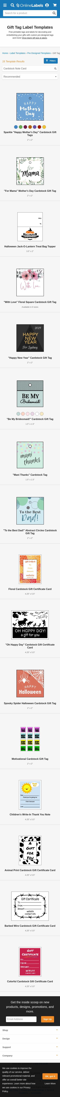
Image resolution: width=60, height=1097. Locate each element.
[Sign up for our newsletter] (21, 1019)
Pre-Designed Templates (39, 53)
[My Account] (47, 5)
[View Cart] (55, 5)
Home (5, 53)
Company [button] (7, 1055)
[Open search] (54, 13)
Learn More (50, 1083)
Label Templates (17, 53)
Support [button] (6, 1047)
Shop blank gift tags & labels (34, 38)
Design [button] (6, 1038)
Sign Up (47, 1019)
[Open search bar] (12, 5)
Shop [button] (5, 1030)
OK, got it (50, 1076)
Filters (51, 61)
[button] (5, 5)
